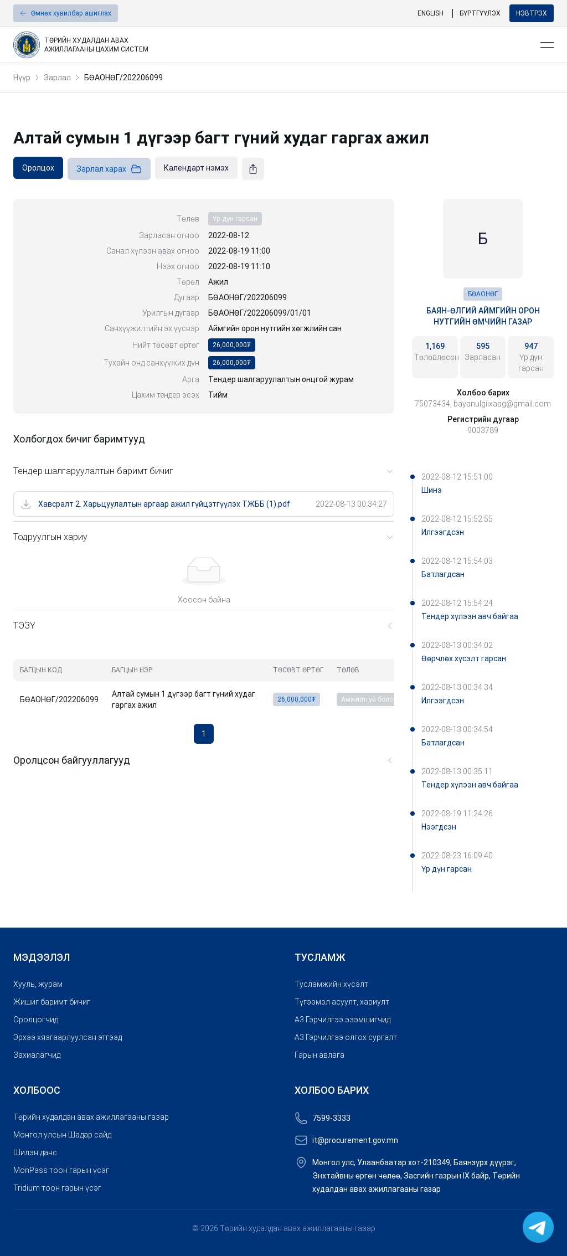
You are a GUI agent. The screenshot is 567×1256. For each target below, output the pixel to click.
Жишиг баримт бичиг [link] (51, 1001)
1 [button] (204, 733)
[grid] (212, 687)
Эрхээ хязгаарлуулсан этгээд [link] (67, 1037)
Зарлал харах (109, 168)
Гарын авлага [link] (319, 1055)
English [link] (430, 13)
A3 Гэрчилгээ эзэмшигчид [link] (342, 1019)
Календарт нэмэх (196, 167)
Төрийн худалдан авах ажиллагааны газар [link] (91, 1117)
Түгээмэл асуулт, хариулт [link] (342, 1001)
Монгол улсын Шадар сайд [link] (62, 1134)
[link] (272, 45)
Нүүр (21, 77)
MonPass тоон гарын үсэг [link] (61, 1170)
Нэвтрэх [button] (531, 13)
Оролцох (38, 167)
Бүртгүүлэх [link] (480, 13)
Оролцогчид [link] (35, 1019)
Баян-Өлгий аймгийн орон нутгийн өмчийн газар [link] (483, 316)
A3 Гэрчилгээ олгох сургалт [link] (346, 1037)
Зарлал (57, 77)
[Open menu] (547, 45)
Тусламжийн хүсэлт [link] (331, 984)
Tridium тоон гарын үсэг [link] (57, 1187)
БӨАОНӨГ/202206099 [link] (123, 77)
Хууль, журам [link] (38, 984)
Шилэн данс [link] (35, 1152)
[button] (65, 13)
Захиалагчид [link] (36, 1055)
